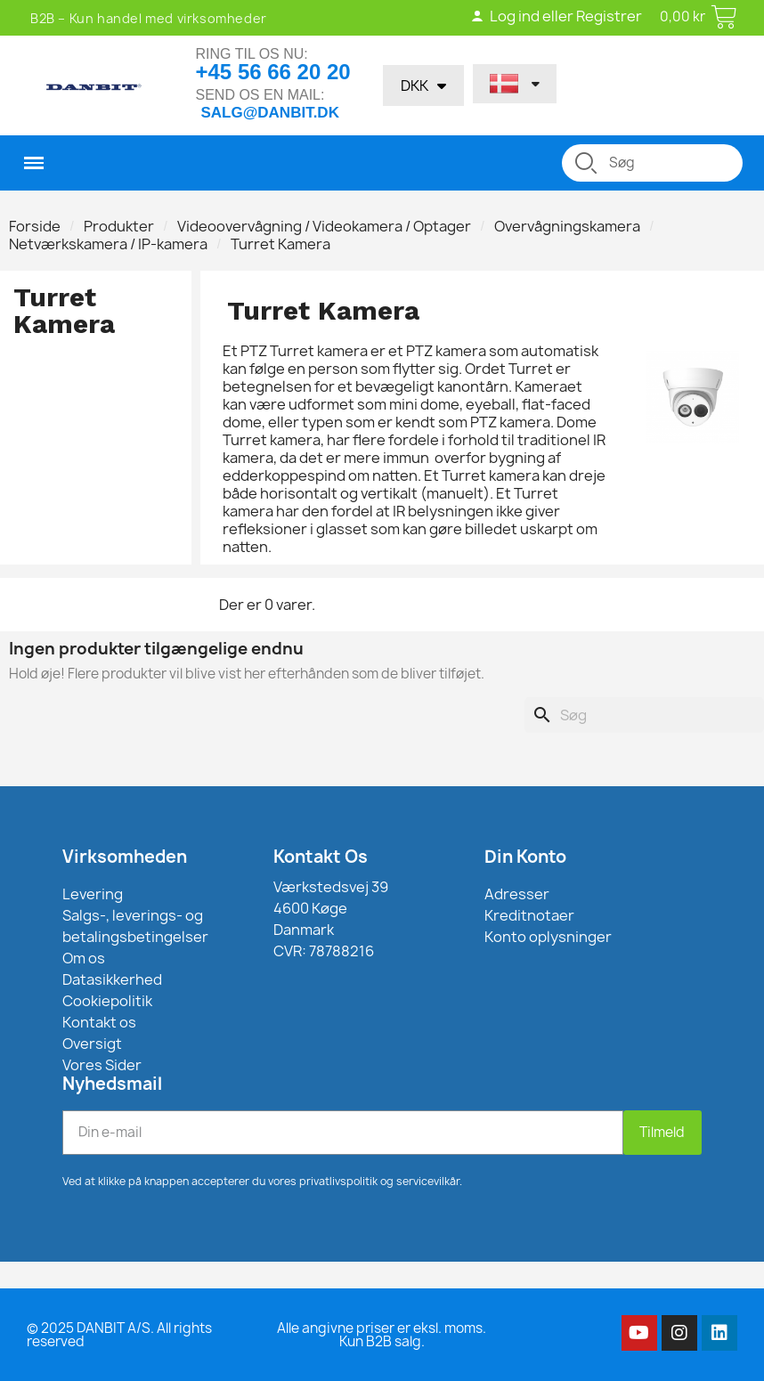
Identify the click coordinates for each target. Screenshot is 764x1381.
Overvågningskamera (567, 226)
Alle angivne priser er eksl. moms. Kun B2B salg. (381, 1335)
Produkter (119, 226)
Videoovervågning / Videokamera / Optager (324, 226)
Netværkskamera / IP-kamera (108, 244)
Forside (35, 226)
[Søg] (644, 715)
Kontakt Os (320, 856)
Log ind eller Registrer (556, 16)
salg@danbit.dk (270, 112)
